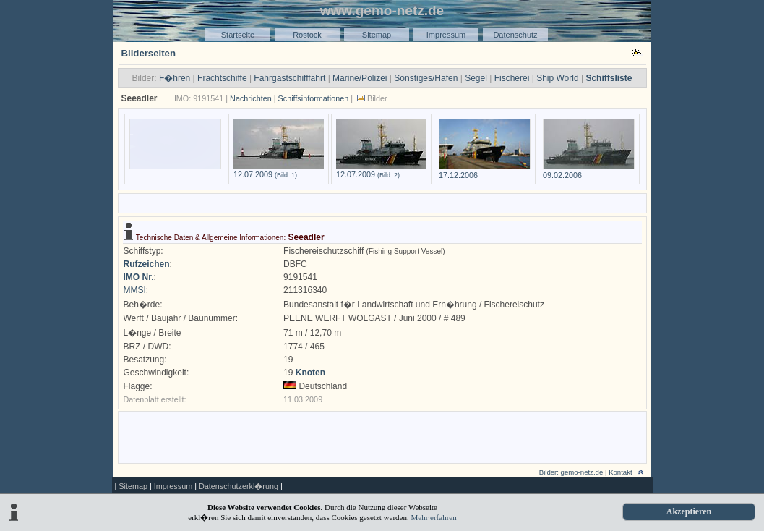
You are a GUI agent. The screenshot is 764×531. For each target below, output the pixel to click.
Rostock (307, 34)
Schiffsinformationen (313, 98)
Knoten (310, 373)
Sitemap (376, 34)
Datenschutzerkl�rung (238, 486)
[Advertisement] (382, 202)
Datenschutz (515, 34)
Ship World (557, 78)
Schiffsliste (608, 78)
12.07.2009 (278, 170)
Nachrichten (251, 98)
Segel (476, 78)
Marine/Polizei (359, 78)
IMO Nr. (139, 277)
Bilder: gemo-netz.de (571, 472)
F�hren (174, 78)
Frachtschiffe (221, 78)
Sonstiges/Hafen (426, 78)
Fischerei (512, 78)
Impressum (445, 34)
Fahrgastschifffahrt (289, 78)
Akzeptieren (688, 511)
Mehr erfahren (434, 517)
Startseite (237, 34)
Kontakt (620, 472)
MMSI (135, 290)
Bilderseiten (148, 53)
